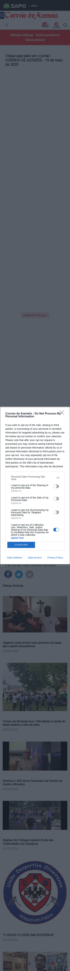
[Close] (63, 413)
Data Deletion (14, 557)
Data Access (35, 557)
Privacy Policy (55, 557)
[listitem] (35, 477)
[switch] (56, 486)
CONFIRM (21, 544)
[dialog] (35, 485)
